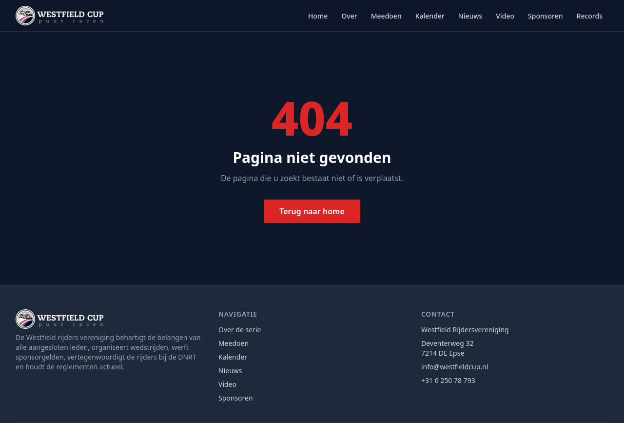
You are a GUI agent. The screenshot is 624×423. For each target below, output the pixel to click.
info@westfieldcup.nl (454, 366)
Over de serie (239, 329)
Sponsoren (545, 15)
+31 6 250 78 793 (448, 380)
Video (505, 15)
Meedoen (386, 15)
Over (349, 15)
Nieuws (470, 15)
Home (318, 15)
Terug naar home (312, 211)
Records (590, 15)
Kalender (430, 15)
